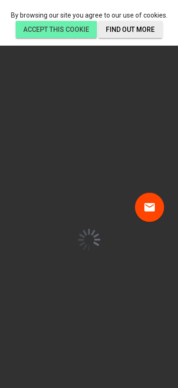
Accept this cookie (56, 29)
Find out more (130, 29)
